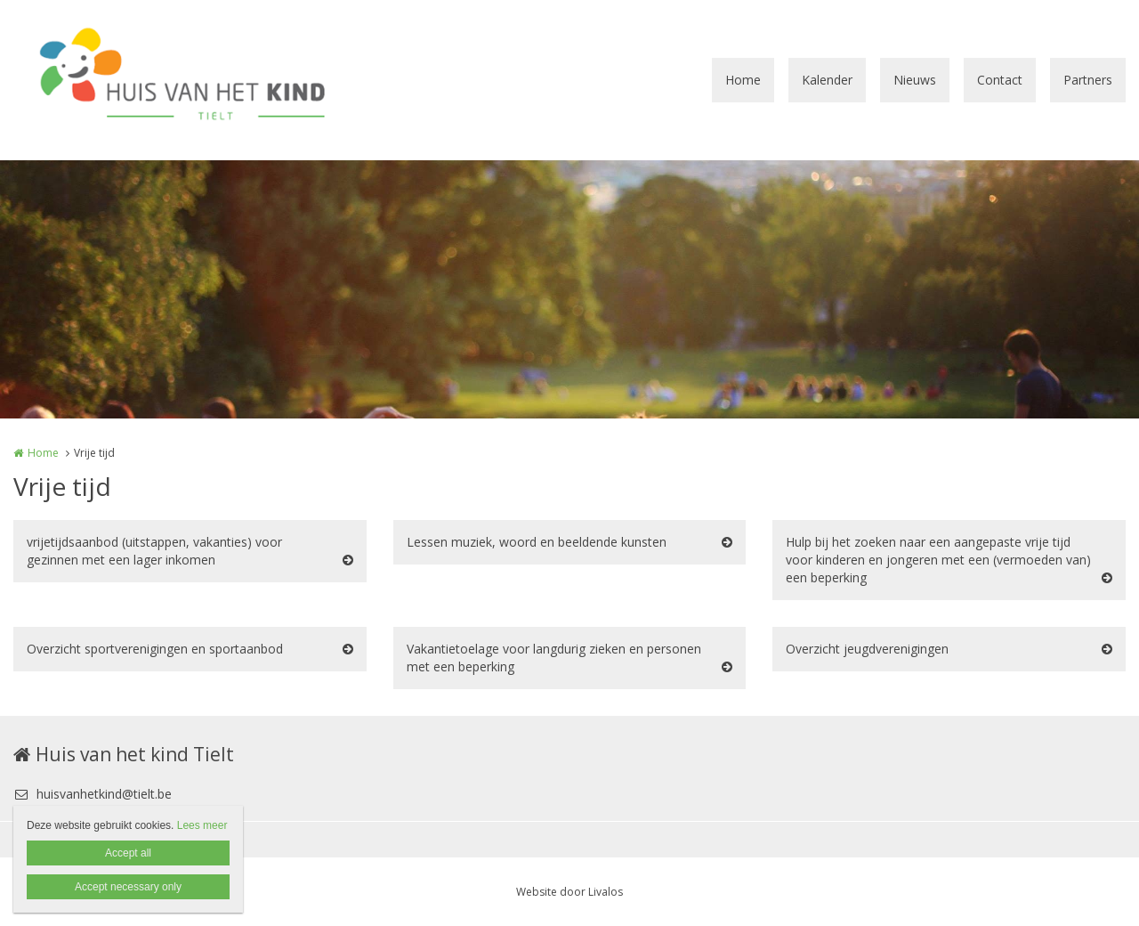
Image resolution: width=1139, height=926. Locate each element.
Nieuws (914, 79)
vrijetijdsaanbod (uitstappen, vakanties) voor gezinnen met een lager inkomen (154, 550)
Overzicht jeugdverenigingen (867, 648)
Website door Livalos (569, 891)
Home (743, 79)
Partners (1087, 79)
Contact (999, 79)
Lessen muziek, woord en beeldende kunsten (536, 541)
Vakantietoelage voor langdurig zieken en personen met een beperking (554, 657)
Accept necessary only (128, 887)
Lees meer (202, 825)
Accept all (128, 853)
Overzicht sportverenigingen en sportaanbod (155, 648)
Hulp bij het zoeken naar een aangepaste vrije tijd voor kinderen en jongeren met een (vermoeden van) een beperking (938, 559)
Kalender (827, 79)
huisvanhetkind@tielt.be (92, 793)
